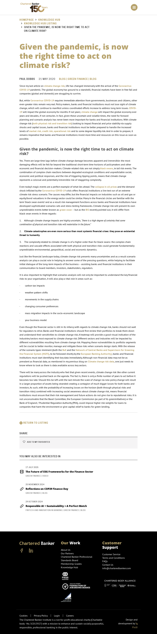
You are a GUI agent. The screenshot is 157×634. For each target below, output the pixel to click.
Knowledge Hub (49, 19)
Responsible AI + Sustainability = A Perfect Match (53, 506)
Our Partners (67, 553)
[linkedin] (31, 550)
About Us (65, 549)
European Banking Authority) (96, 353)
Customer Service (111, 554)
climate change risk (54, 85)
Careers (70, 615)
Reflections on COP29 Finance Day (43, 488)
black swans (106, 168)
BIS (87, 209)
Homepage (26, 19)
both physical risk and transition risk (52, 123)
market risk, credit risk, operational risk (50, 131)
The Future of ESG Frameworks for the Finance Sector (56, 471)
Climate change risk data (101, 361)
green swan (66, 209)
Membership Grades (71, 563)
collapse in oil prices (106, 186)
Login (57, 615)
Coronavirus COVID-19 (42, 100)
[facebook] (21, 550)
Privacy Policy (41, 615)
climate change (89, 111)
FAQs (105, 561)
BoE (64, 349)
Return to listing (33, 422)
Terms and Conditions (113, 557)
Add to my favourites (36, 442)
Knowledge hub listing (40, 23)
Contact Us (107, 564)
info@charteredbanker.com (116, 568)
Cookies (23, 615)
